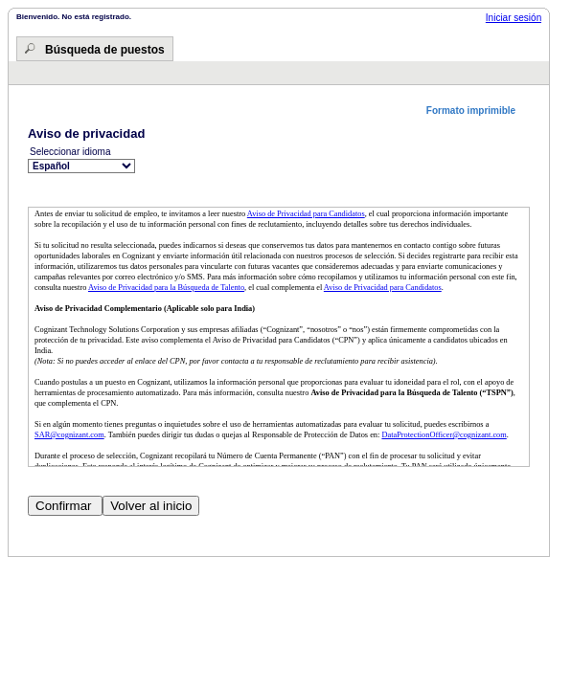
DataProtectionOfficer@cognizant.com (443, 435)
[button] (478, 110)
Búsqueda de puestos (105, 49)
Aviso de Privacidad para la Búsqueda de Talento (166, 287)
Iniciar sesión (513, 17)
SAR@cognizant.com (69, 435)
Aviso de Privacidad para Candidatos (306, 214)
